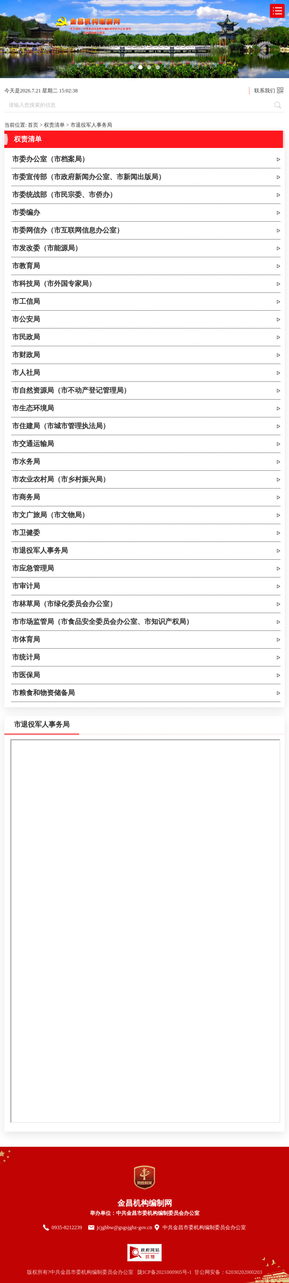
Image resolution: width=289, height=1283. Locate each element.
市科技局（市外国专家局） (54, 283)
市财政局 (26, 354)
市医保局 (26, 675)
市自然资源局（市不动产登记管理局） (71, 390)
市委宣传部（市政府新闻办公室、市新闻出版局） (88, 176)
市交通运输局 (33, 443)
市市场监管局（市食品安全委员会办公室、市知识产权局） (102, 621)
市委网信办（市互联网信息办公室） (67, 230)
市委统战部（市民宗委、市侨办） (64, 194)
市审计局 (26, 586)
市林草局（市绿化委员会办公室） (64, 603)
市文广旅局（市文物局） (50, 514)
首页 (33, 125)
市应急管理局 (33, 568)
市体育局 (26, 639)
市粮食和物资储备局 (43, 692)
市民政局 (26, 337)
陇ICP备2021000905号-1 (164, 1272)
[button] (132, 67)
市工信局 (26, 301)
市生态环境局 (33, 408)
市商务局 (26, 497)
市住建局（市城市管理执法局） (61, 426)
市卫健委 (26, 532)
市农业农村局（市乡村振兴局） (61, 479)
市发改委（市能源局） (47, 248)
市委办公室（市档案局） (50, 159)
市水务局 (26, 461)
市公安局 (26, 319)
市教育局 (26, 265)
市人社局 (26, 372)
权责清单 (54, 125)
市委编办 (26, 212)
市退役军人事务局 (91, 125)
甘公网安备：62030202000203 (228, 1272)
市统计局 (26, 657)
